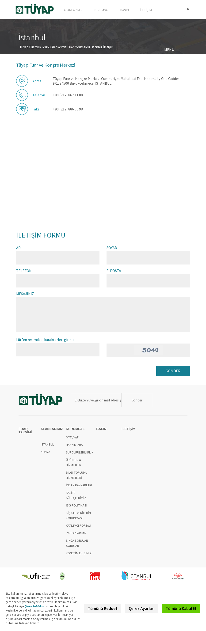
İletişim (108, 48)
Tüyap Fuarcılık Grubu (35, 48)
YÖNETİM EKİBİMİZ (79, 555)
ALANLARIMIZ (85, 9)
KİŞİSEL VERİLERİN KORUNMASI (78, 517)
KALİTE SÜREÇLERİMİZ (76, 497)
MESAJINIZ (25, 294)
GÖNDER (172, 372)
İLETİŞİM (147, 9)
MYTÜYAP (72, 440)
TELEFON (24, 271)
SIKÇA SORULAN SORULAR (77, 545)
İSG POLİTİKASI (76, 508)
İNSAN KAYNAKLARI (79, 487)
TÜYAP (35, 9)
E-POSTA (114, 271)
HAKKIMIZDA (74, 447)
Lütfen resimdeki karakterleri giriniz (45, 340)
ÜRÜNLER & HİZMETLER (73, 464)
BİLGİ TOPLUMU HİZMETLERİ (76, 477)
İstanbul (97, 48)
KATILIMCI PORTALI (78, 528)
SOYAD (112, 248)
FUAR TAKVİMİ (58, 9)
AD (18, 248)
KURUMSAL (109, 9)
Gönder (135, 402)
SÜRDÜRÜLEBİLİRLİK (79, 455)
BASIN (129, 9)
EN (187, 9)
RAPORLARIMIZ (76, 535)
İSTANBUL (47, 447)
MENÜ (169, 50)
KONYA (45, 454)
